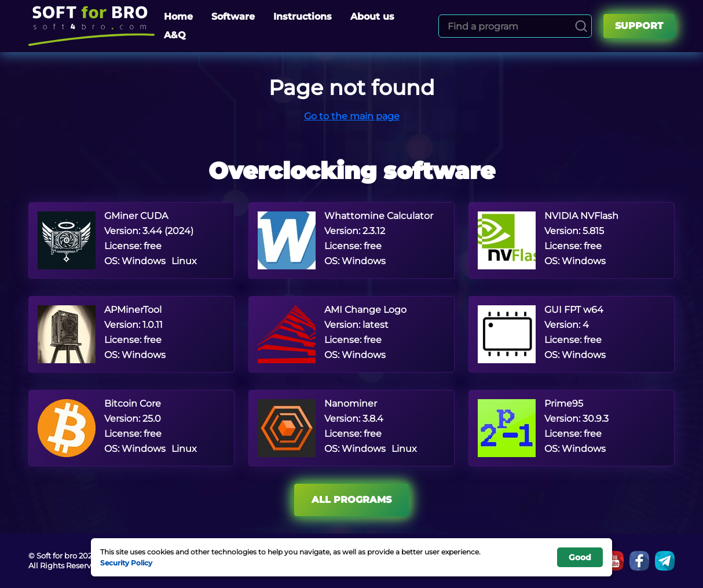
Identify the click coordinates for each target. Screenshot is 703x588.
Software (233, 16)
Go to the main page (352, 116)
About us (372, 16)
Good (580, 557)
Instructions (302, 16)
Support (639, 25)
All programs (351, 499)
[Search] (581, 26)
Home (178, 16)
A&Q (175, 35)
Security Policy (126, 562)
